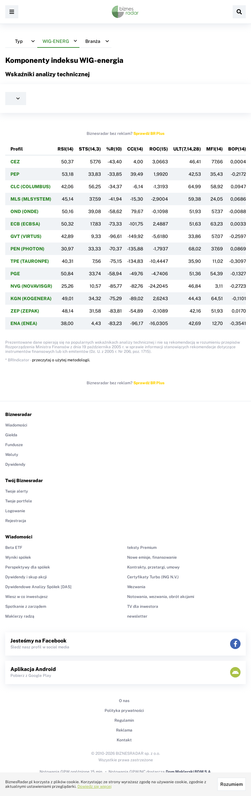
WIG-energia (101, 60)
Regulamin (124, 720)
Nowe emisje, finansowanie (152, 557)
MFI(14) (214, 149)
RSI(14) (66, 149)
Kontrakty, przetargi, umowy (153, 567)
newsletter (137, 616)
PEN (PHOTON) (27, 248)
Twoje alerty (16, 491)
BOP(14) (237, 149)
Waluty (11, 454)
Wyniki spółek (18, 557)
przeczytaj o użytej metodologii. (61, 360)
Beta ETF (13, 547)
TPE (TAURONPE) (29, 261)
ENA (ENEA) (23, 323)
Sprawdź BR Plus (148, 133)
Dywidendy (15, 464)
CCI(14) (135, 149)
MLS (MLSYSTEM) (30, 199)
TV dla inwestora (142, 606)
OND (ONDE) (24, 211)
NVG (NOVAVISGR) (31, 286)
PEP (14, 174)
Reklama (124, 730)
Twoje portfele (18, 501)
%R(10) (114, 149)
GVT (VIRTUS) (26, 236)
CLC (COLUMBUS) (30, 186)
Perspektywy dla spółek (27, 567)
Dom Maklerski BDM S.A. (189, 771)
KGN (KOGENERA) (31, 298)
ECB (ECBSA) (25, 223)
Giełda (11, 435)
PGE (15, 273)
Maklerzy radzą (19, 616)
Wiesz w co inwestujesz (26, 596)
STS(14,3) (90, 149)
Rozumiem (231, 784)
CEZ (15, 161)
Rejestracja (15, 520)
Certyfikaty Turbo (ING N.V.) (153, 577)
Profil (16, 149)
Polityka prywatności (124, 710)
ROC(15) (158, 149)
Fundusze (14, 445)
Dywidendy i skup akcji (26, 577)
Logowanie (15, 511)
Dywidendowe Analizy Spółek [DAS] (38, 587)
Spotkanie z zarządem (25, 606)
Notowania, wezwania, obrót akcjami (160, 596)
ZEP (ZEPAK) (24, 311)
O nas (124, 700)
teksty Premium (142, 547)
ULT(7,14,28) (187, 149)
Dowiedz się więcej (94, 786)
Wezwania (136, 587)
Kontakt (124, 740)
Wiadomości (16, 425)
